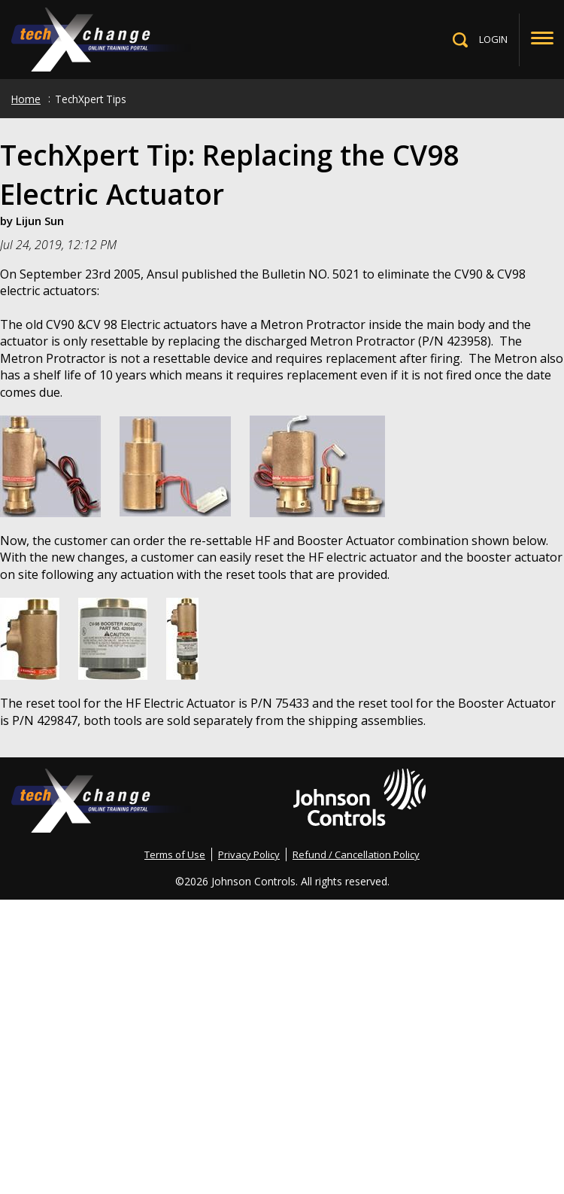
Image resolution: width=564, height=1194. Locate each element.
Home (26, 99)
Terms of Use (174, 854)
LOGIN (493, 39)
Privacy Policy (249, 854)
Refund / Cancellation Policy (356, 854)
